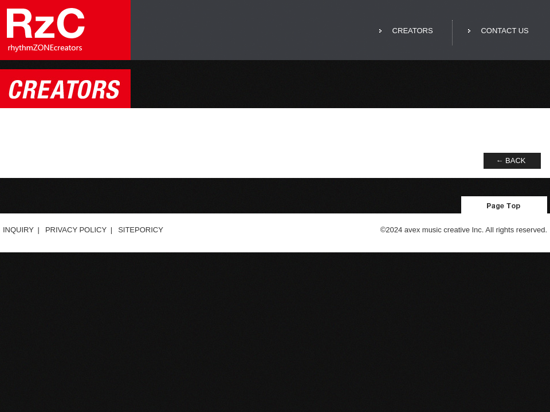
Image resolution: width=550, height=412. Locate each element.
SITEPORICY (140, 229)
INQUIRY (18, 229)
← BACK (510, 160)
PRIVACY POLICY (76, 229)
